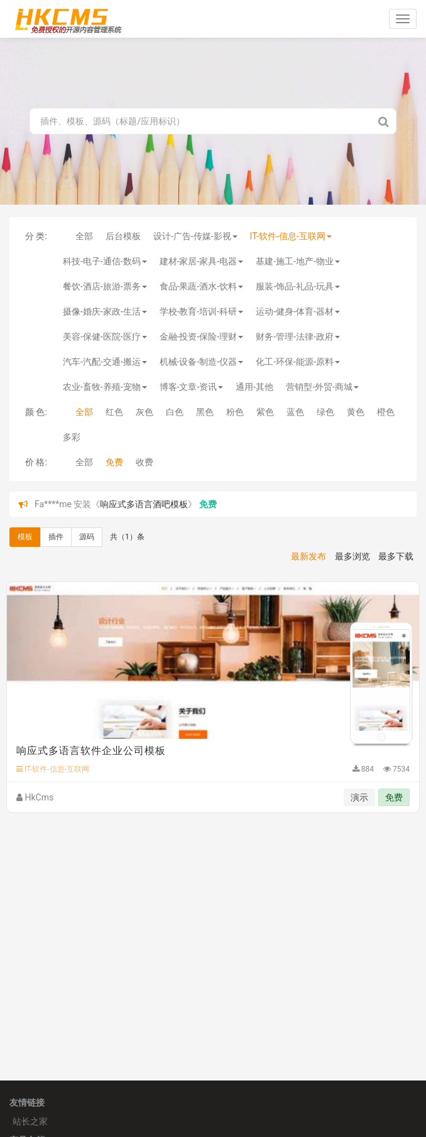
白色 (174, 412)
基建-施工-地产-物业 (298, 261)
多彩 (71, 437)
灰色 (144, 412)
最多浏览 (352, 556)
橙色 (386, 412)
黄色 (355, 412)
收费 (144, 462)
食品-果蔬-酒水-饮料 (202, 286)
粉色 (235, 412)
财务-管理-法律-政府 (298, 336)
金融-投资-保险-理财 (202, 336)
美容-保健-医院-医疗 (105, 336)
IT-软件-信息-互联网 (291, 236)
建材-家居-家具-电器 (202, 261)
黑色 (205, 412)
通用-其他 (254, 387)
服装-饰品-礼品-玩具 (298, 286)
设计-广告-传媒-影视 (195, 236)
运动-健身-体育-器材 (298, 311)
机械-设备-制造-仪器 (202, 362)
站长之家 (30, 1121)
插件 (55, 536)
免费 (114, 462)
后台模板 (123, 236)
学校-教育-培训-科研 (202, 311)
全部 (84, 236)
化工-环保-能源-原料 (298, 362)
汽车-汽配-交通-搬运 (105, 362)
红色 (114, 412)
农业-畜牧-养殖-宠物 (105, 387)
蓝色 (295, 412)
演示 (359, 797)
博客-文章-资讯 (192, 387)
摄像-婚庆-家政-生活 (105, 311)
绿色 (325, 412)
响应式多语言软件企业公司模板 (91, 750)
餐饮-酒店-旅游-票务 (105, 286)
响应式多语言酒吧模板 (144, 504)
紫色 (265, 412)
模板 (25, 536)
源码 (86, 536)
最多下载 (395, 556)
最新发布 (308, 556)
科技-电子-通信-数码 (105, 261)
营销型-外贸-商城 (322, 387)
